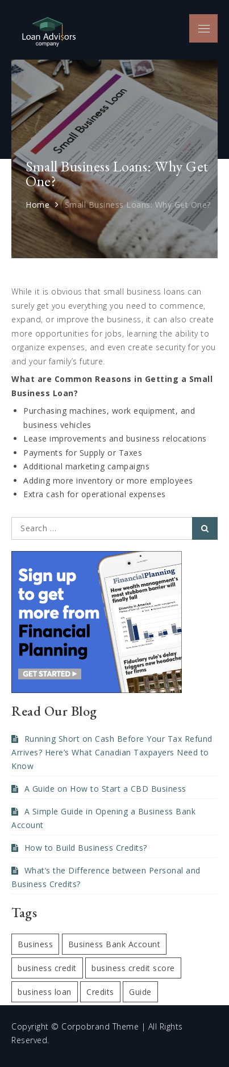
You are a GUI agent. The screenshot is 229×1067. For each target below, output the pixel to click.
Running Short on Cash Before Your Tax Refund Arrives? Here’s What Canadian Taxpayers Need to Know (112, 752)
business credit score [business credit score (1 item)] (133, 968)
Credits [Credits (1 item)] (100, 991)
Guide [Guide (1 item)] (140, 991)
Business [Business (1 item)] (35, 944)
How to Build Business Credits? (85, 847)
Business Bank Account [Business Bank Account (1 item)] (114, 944)
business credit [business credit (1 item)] (47, 968)
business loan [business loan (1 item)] (45, 991)
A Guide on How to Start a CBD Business (105, 788)
